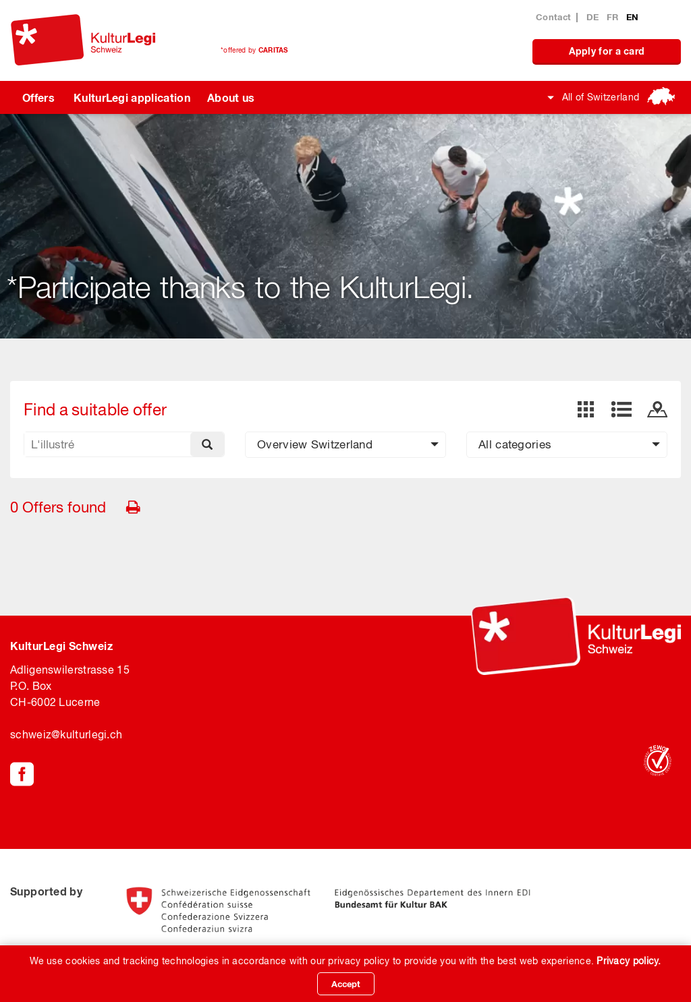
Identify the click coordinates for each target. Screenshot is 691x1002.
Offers (38, 97)
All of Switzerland (601, 97)
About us (231, 97)
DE (594, 16)
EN (632, 16)
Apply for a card (607, 51)
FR (614, 16)
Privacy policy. (629, 960)
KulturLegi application (132, 97)
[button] (345, 444)
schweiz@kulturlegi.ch (66, 734)
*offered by (254, 50)
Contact (553, 16)
